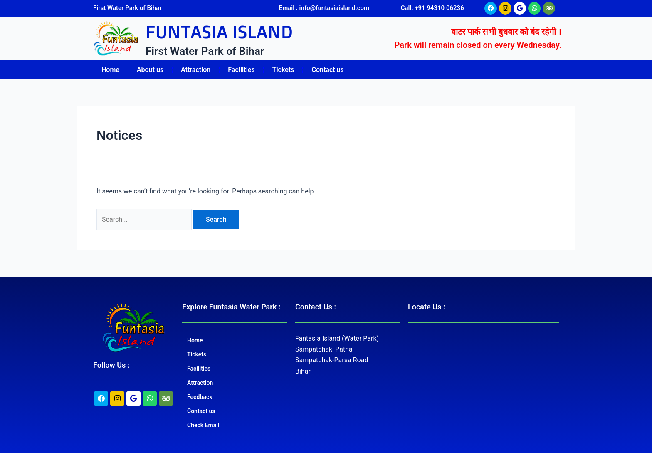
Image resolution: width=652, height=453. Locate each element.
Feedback (199, 397)
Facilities (241, 70)
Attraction (195, 70)
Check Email (203, 425)
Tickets (283, 70)
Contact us (327, 70)
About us (150, 70)
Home (110, 70)
